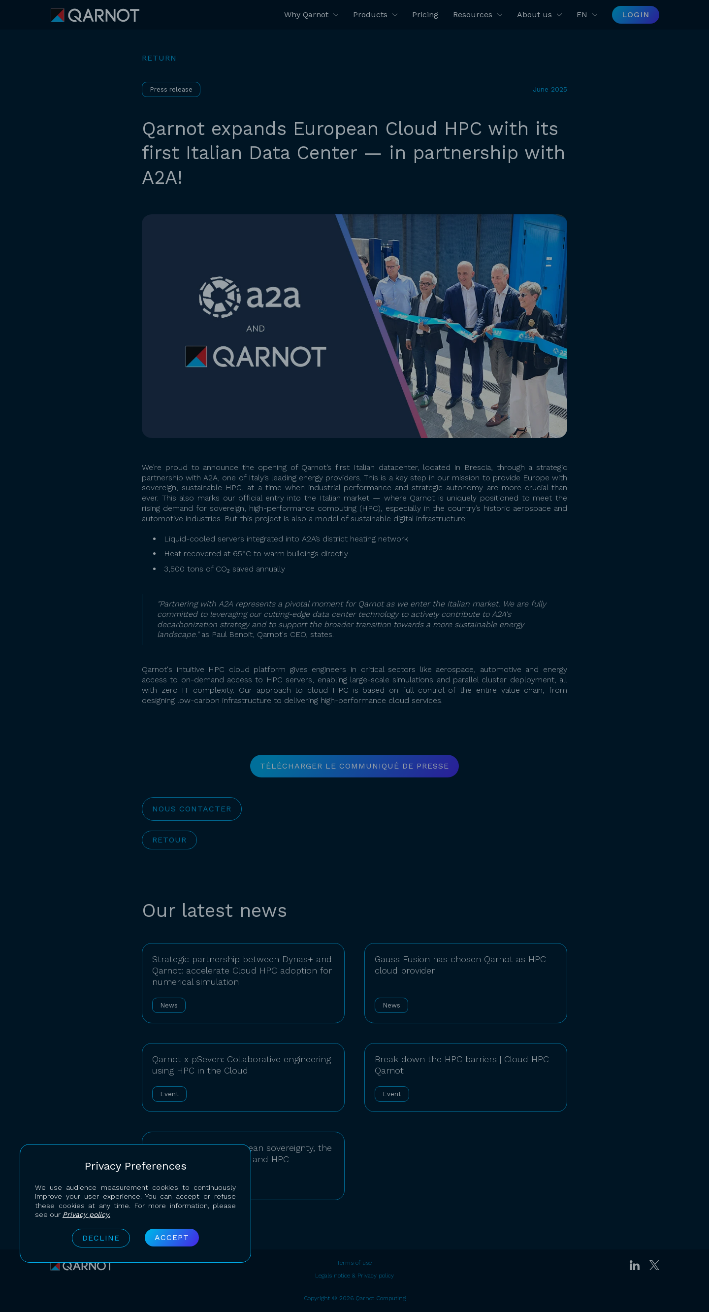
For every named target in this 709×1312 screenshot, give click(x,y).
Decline (101, 1238)
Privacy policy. (86, 1214)
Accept (172, 1237)
